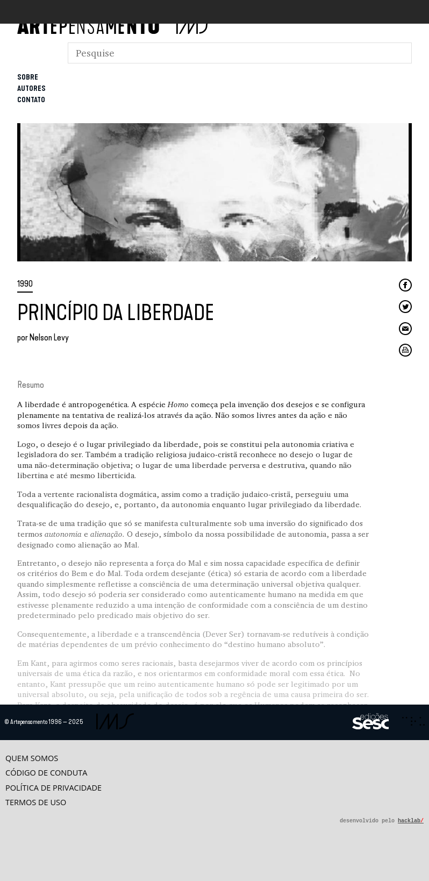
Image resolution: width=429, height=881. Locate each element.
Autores (31, 88)
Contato (31, 99)
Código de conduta (46, 772)
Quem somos (31, 758)
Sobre (27, 77)
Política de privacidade (53, 787)
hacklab (411, 821)
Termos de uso (35, 802)
